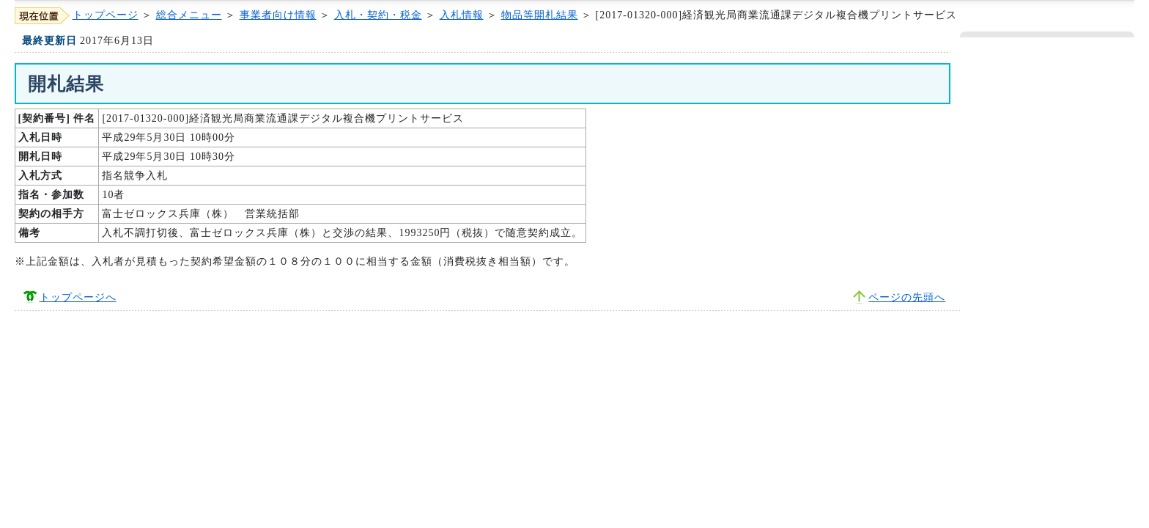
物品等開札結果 (539, 15)
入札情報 (462, 15)
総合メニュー (189, 15)
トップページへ (78, 297)
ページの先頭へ (906, 297)
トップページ (105, 15)
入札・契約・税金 (378, 15)
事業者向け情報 (278, 15)
